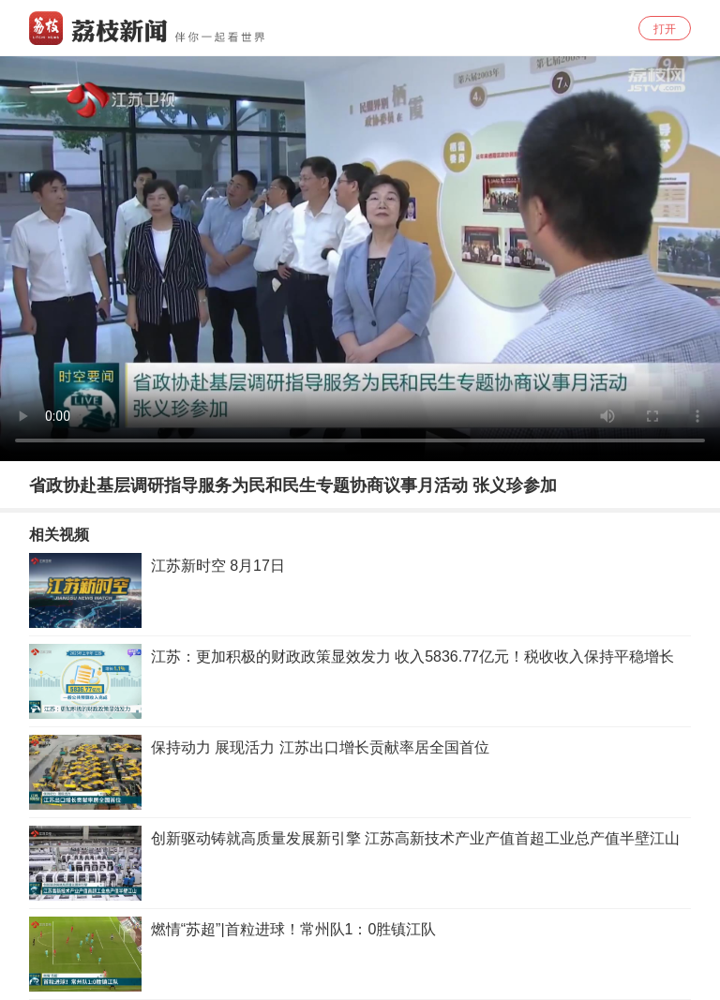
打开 (664, 29)
